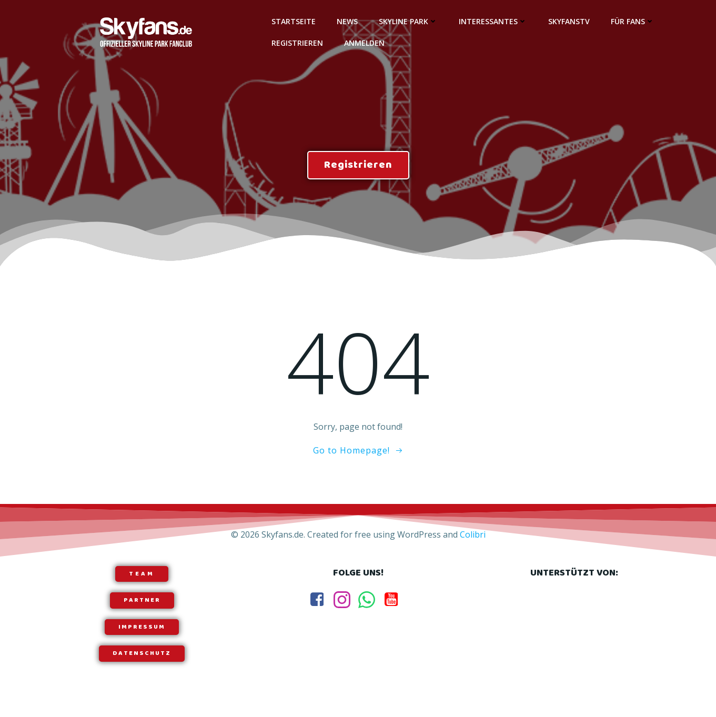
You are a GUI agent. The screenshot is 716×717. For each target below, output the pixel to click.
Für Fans (632, 21)
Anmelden (364, 43)
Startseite (293, 21)
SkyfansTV (569, 21)
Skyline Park (408, 21)
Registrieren (297, 43)
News (347, 21)
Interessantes (493, 21)
